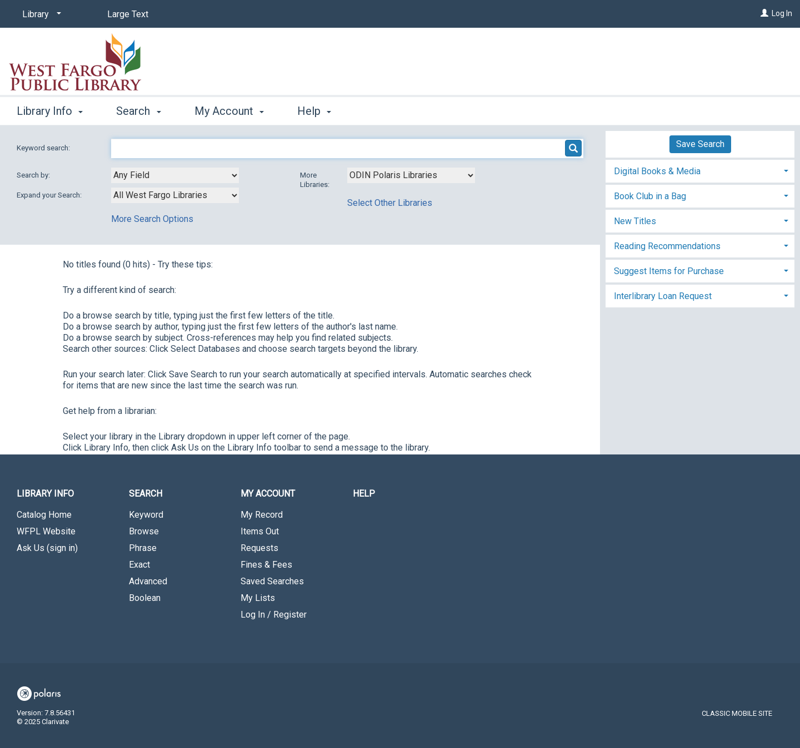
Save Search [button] (700, 144)
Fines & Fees (266, 564)
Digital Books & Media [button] (657, 171)
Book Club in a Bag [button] (650, 196)
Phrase (143, 548)
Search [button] (138, 111)
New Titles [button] (635, 221)
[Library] (40, 14)
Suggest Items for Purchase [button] (669, 271)
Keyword (146, 514)
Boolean (145, 598)
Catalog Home (44, 514)
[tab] (700, 170)
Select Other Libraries (389, 203)
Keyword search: (44, 148)
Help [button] (314, 111)
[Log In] (764, 13)
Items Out (260, 531)
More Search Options (152, 219)
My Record (262, 514)
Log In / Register (274, 614)
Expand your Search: (50, 195)
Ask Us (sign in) (47, 548)
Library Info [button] (50, 111)
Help (364, 493)
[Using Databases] (411, 175)
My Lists (258, 598)
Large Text (127, 14)
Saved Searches (272, 581)
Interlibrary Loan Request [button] (663, 296)
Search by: (34, 175)
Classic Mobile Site (737, 713)
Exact (139, 564)
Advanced (148, 581)
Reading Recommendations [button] (667, 246)
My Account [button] (229, 111)
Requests (259, 548)
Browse (144, 531)
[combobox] (175, 175)
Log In (782, 13)
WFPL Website (46, 531)
